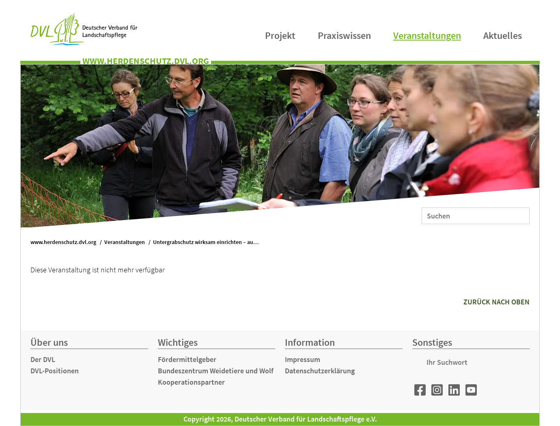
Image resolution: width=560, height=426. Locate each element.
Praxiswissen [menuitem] (344, 35)
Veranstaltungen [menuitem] (427, 35)
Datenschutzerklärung (320, 370)
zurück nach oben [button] (496, 301)
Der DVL (42, 359)
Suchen (518, 215)
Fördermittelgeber (187, 359)
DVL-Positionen (54, 370)
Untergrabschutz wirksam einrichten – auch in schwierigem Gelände (210, 242)
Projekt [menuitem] (280, 35)
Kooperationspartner (191, 382)
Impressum (302, 359)
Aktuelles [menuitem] (502, 35)
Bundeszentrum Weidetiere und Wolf (216, 370)
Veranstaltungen (124, 242)
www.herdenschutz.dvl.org (63, 242)
